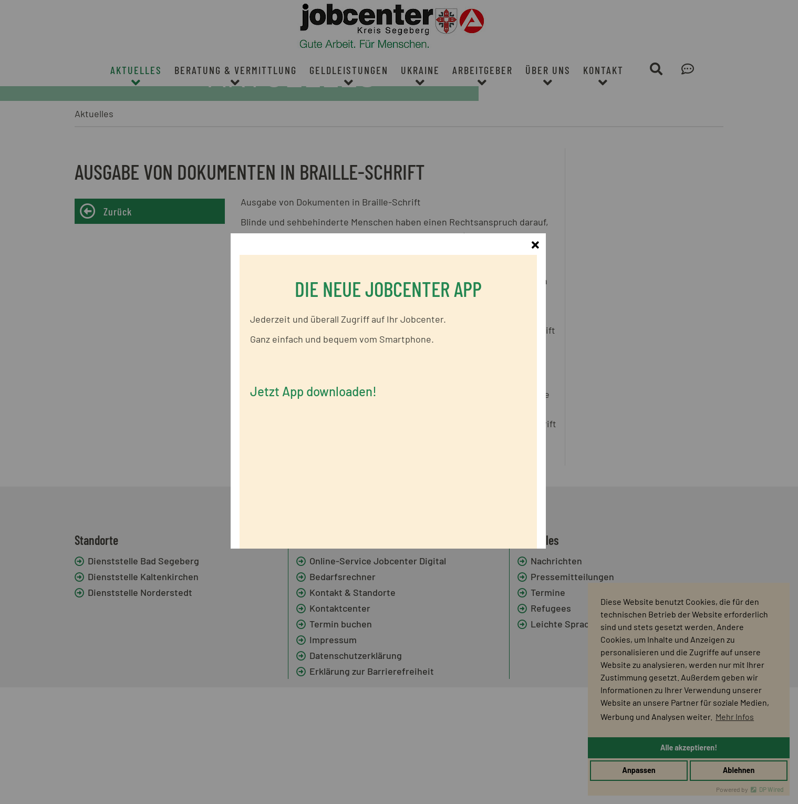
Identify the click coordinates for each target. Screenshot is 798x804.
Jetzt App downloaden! (324, 386)
